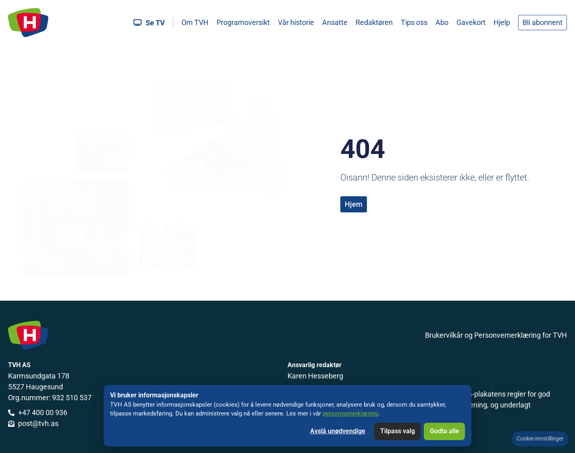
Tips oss (414, 22)
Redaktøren (374, 22)
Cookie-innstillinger (540, 438)
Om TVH (194, 22)
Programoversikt (243, 22)
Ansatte (335, 22)
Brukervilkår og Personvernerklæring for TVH (496, 335)
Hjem (353, 204)
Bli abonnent (542, 22)
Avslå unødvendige (337, 431)
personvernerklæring (350, 413)
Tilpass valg (397, 431)
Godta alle (444, 431)
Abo (441, 22)
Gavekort (470, 22)
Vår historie (296, 22)
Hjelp (502, 22)
